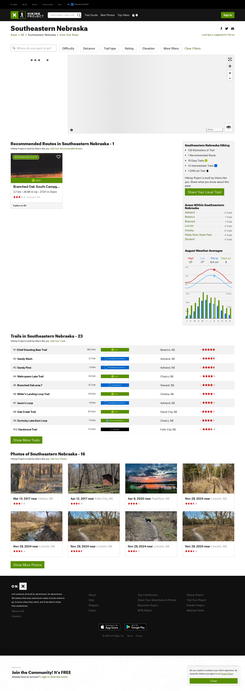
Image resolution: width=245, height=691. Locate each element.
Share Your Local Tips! (205, 192)
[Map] (151, 94)
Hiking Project (195, 594)
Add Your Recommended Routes (66, 148)
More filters (171, 48)
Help (91, 599)
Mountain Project (148, 605)
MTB (25, 4)
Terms (130, 635)
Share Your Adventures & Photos (157, 599)
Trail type (110, 48)
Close (213, 680)
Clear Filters (193, 48)
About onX (18, 611)
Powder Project (195, 605)
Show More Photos (27, 565)
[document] (214, 676)
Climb (14, 4)
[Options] (228, 127)
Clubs (92, 610)
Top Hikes (123, 15)
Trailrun (47, 4)
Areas (14, 34)
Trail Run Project (196, 599)
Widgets (93, 605)
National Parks (195, 610)
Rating (129, 48)
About (92, 594)
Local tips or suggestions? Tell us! (218, 34)
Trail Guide (91, 15)
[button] (221, 28)
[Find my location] (229, 66)
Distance (89, 48)
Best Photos (108, 15)
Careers (16, 616)
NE (22, 34)
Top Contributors (148, 594)
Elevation (148, 48)
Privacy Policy (227, 674)
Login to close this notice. (54, 676)
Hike (34, 4)
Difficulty (68, 48)
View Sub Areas (68, 34)
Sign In (227, 15)
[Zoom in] (229, 73)
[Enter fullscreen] (229, 59)
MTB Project (145, 610)
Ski (60, 4)
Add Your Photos (58, 458)
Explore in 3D (19, 205)
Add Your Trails (57, 341)
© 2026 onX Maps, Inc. (113, 635)
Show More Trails (26, 440)
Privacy (139, 635)
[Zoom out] (229, 78)
